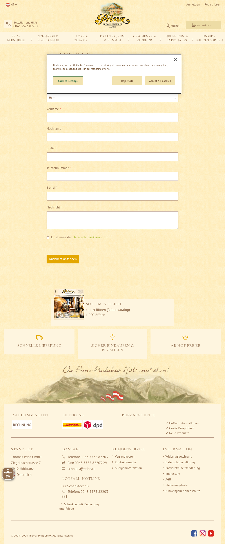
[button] (10, 4)
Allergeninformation (128, 468)
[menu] (112, 38)
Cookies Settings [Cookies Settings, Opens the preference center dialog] (68, 80)
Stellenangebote (176, 485)
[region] (114, 74)
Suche (175, 26)
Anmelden (193, 4)
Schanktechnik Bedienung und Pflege (79, 506)
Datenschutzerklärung (88, 237)
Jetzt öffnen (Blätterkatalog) (109, 309)
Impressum (172, 474)
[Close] (175, 59)
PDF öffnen (97, 314)
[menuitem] (16, 38)
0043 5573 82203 (25, 26)
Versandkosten (124, 456)
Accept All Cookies (160, 80)
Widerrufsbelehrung (178, 456)
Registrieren (213, 4)
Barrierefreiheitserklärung (182, 468)
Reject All (127, 80)
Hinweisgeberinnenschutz (182, 491)
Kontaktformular (126, 462)
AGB (168, 479)
